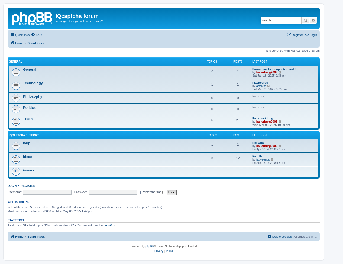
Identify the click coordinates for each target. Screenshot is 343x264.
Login (12, 185)
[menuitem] (36, 35)
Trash (28, 119)
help (26, 143)
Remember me (154, 192)
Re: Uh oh (259, 156)
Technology (33, 83)
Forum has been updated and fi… (275, 69)
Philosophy (32, 96)
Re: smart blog (262, 118)
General (15, 61)
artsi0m (261, 85)
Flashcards (260, 82)
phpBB (149, 246)
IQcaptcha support (24, 135)
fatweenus (263, 159)
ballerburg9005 (266, 72)
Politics (29, 108)
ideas (27, 157)
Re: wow (258, 142)
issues (28, 170)
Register (28, 185)
